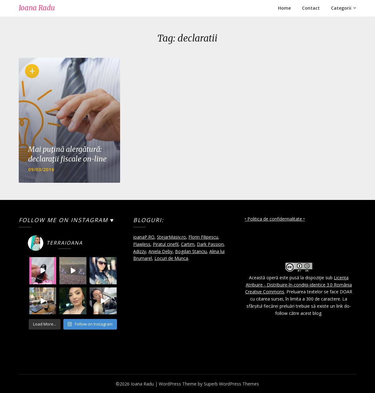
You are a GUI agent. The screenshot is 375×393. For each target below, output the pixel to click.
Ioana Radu (37, 7)
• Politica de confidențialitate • (275, 219)
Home (284, 8)
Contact (311, 8)
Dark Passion (210, 244)
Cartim (187, 244)
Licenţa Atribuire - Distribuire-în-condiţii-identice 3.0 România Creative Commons (298, 285)
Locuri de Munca (171, 258)
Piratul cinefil (165, 244)
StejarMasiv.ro (171, 237)
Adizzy (139, 251)
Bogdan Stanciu (191, 251)
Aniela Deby (161, 251)
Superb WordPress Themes (231, 384)
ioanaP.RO (143, 237)
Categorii (341, 8)
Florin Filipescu (203, 237)
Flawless (141, 244)
